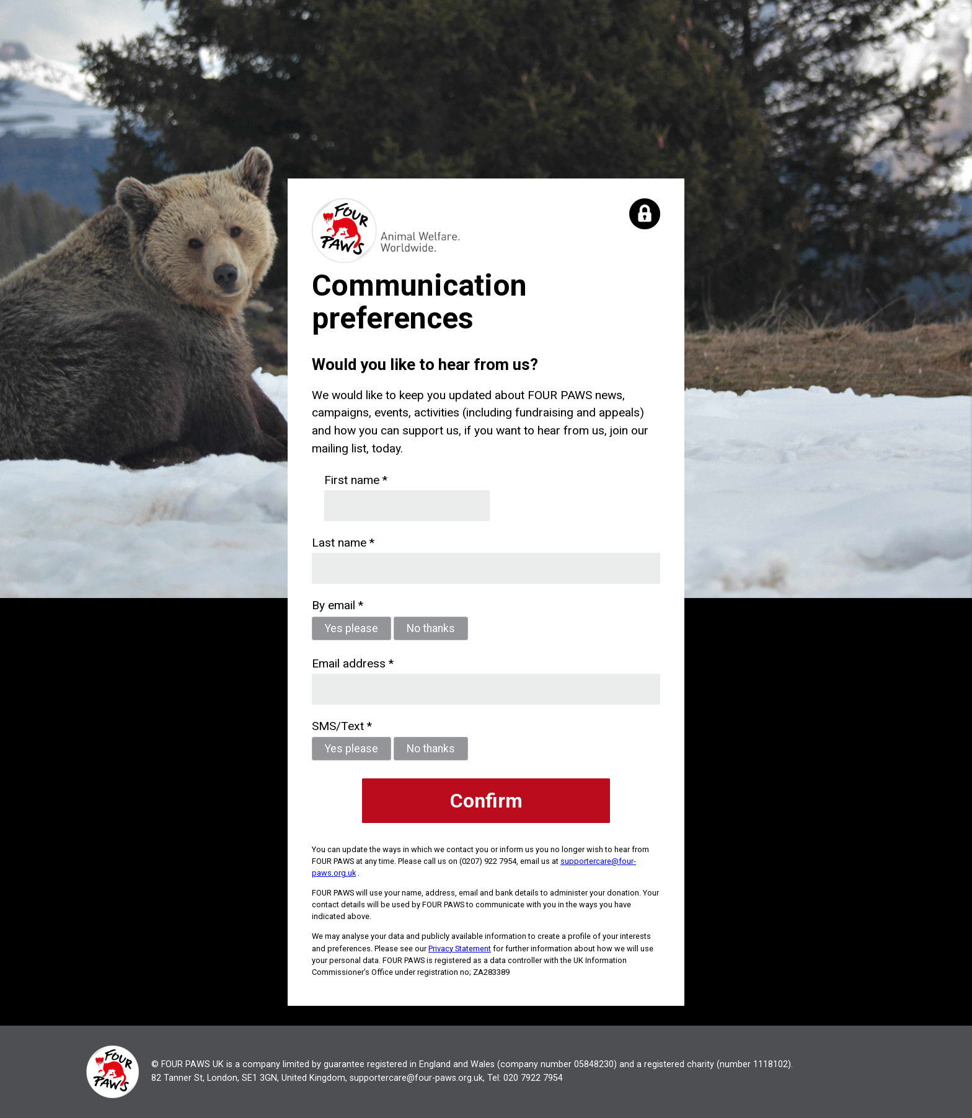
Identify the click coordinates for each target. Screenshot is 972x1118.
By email (333, 605)
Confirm (486, 800)
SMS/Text (338, 726)
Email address (349, 663)
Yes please (351, 628)
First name (351, 480)
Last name (339, 542)
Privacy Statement (459, 948)
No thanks (431, 628)
